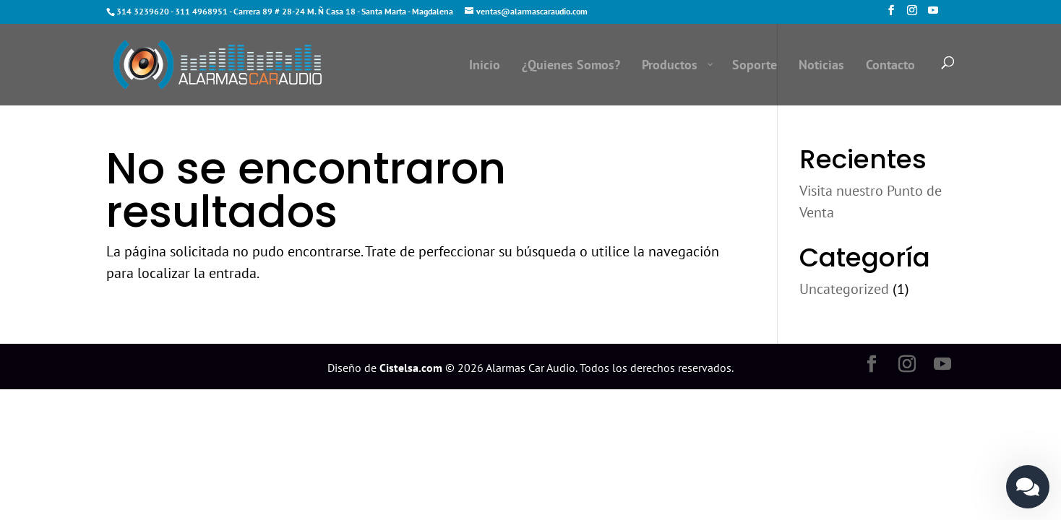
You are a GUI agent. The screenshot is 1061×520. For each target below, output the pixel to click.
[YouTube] (933, 14)
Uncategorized (844, 289)
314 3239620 (142, 11)
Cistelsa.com (410, 367)
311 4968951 (201, 11)
